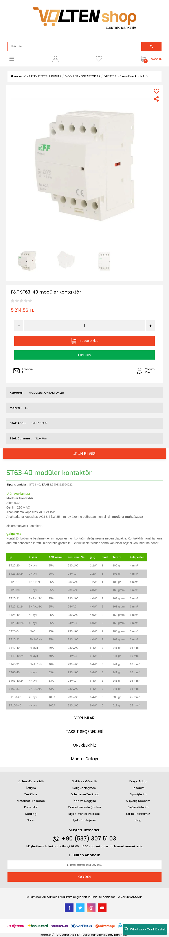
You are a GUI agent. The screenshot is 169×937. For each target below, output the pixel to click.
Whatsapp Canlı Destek (145, 929)
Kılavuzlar (31, 807)
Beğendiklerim (138, 807)
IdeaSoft (46, 935)
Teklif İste (30, 794)
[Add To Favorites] (156, 91)
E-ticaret (63, 935)
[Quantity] (84, 326)
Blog (138, 820)
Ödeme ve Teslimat (84, 794)
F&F (27, 408)
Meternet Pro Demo (31, 801)
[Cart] (150, 58)
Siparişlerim (138, 794)
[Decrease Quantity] (18, 325)
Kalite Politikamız (138, 814)
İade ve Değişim (84, 801)
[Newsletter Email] (84, 864)
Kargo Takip (138, 781)
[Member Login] (55, 58)
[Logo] (84, 19)
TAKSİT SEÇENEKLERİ (84, 731)
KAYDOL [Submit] (84, 876)
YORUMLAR (84, 718)
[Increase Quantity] (150, 325)
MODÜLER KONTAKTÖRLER (46, 393)
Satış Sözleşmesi (84, 788)
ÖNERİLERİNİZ (84, 745)
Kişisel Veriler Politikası (84, 814)
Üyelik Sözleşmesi (84, 820)
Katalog (31, 814)
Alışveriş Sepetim (138, 801)
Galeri (31, 820)
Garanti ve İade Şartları (84, 807)
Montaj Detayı (84, 758)
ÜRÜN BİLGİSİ (84, 453)
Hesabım (138, 788)
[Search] (74, 46)
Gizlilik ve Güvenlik (84, 781)
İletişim (31, 788)
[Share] (156, 99)
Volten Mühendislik (31, 781)
